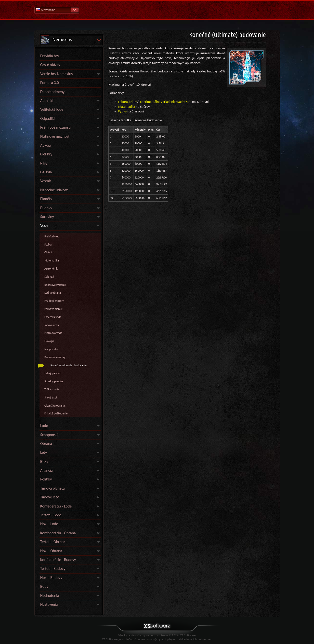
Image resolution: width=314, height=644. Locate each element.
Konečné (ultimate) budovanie (69, 365)
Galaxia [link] (46, 172)
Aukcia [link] (45, 145)
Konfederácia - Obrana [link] (58, 533)
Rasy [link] (44, 163)
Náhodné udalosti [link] (54, 190)
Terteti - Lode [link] (50, 515)
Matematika (51, 260)
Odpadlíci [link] (47, 118)
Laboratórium (127, 102)
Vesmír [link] (45, 180)
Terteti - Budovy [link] (52, 568)
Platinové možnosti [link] (55, 136)
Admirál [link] (46, 100)
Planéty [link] (46, 198)
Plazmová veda (53, 333)
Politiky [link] (46, 479)
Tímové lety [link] (49, 497)
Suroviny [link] (47, 216)
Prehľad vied (51, 236)
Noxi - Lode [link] (49, 523)
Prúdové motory (54, 300)
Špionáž (49, 276)
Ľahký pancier (52, 373)
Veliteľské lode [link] (51, 109)
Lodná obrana (52, 292)
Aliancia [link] (46, 470)
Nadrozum (184, 102)
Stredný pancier (53, 381)
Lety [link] (43, 452)
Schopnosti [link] (49, 434)
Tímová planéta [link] (52, 488)
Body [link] (44, 586)
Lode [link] (44, 425)
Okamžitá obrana (54, 405)
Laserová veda (52, 317)
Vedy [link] (44, 225)
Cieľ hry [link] (46, 154)
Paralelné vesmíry (54, 357)
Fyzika (48, 244)
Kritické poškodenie (56, 413)
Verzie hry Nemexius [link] (56, 73)
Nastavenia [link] (49, 604)
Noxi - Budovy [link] (51, 577)
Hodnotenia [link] (49, 595)
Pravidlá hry (49, 56)
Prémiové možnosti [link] (55, 127)
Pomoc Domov (157, 10)
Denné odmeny (52, 91)
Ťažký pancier (52, 389)
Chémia (48, 252)
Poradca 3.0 (49, 82)
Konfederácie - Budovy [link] (58, 559)
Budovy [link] (46, 208)
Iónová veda (51, 325)
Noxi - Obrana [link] (51, 550)
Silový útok (50, 397)
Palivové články (53, 309)
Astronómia (51, 268)
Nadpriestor (51, 349)
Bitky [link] (44, 461)
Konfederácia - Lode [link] (56, 506)
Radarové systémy (55, 285)
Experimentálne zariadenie (157, 102)
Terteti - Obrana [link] (52, 541)
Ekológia (49, 341)
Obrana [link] (46, 443)
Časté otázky (50, 64)
